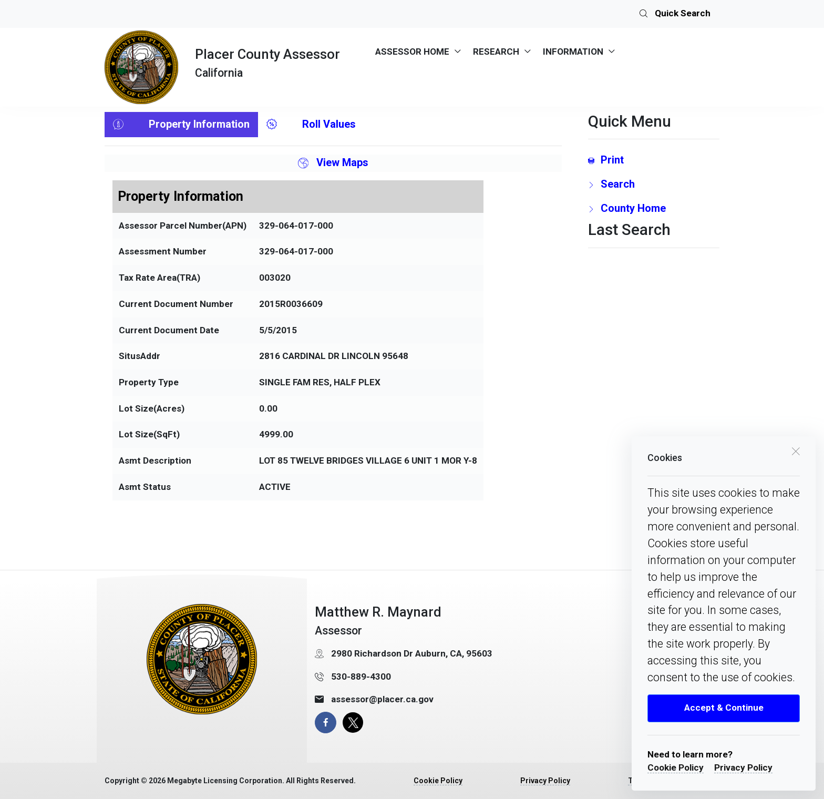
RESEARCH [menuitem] (496, 51)
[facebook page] (325, 722)
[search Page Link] (653, 184)
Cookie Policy (675, 767)
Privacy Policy (743, 767)
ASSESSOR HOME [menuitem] (412, 51)
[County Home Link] (653, 208)
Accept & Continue (724, 707)
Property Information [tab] (181, 124)
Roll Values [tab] (311, 124)
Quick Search (675, 14)
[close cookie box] (795, 450)
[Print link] (653, 160)
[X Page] (353, 722)
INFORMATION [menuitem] (573, 51)
